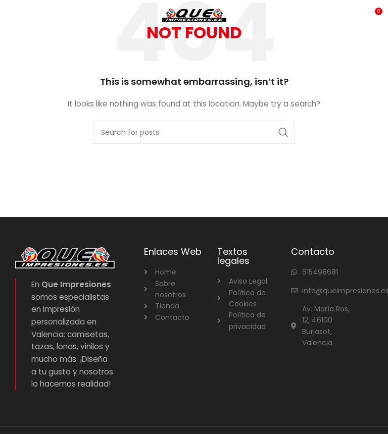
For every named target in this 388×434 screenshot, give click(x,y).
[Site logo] (194, 15)
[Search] (194, 132)
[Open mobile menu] (24, 15)
